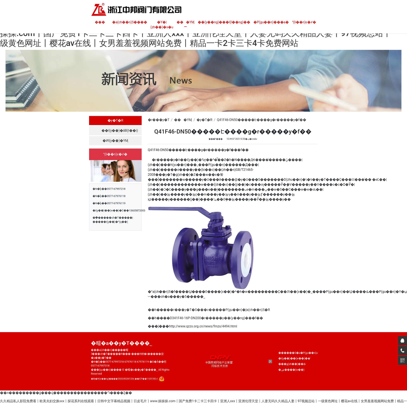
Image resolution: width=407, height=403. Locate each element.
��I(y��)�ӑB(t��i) (119, 130)
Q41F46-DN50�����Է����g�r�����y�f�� (261, 120)
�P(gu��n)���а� (271, 22)
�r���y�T (158, 120)
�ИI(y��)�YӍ (115, 141)
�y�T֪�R (115, 120)
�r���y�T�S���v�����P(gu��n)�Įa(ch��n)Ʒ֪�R (220, 310)
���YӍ (185, 22)
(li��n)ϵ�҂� (304, 22)
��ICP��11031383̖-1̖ (146, 378)
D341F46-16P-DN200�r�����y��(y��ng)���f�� (216, 318)
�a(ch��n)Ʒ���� (129, 22)
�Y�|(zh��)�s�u (162, 24)
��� (100, 22)
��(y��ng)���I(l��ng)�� (224, 22)
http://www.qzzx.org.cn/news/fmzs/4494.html (203, 326)
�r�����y (214, 150)
